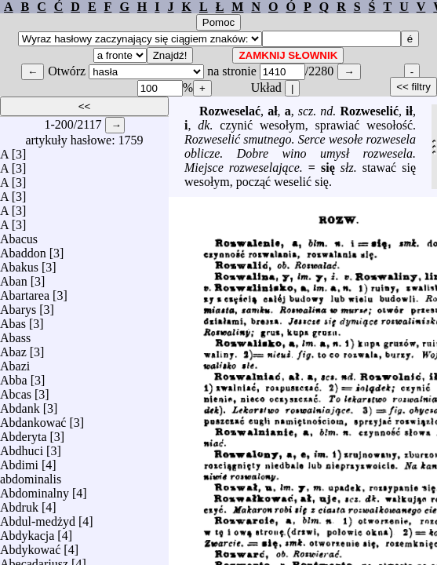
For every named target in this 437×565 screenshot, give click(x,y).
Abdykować (30, 545)
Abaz (13, 348)
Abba (13, 376)
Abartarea (24, 291)
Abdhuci (21, 447)
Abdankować (33, 418)
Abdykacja (27, 531)
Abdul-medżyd (37, 517)
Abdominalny (34, 489)
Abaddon (23, 249)
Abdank (20, 404)
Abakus (19, 263)
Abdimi (19, 461)
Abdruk (19, 503)
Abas (13, 319)
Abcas (15, 390)
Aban (13, 277)
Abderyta (23, 432)
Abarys (18, 305)
